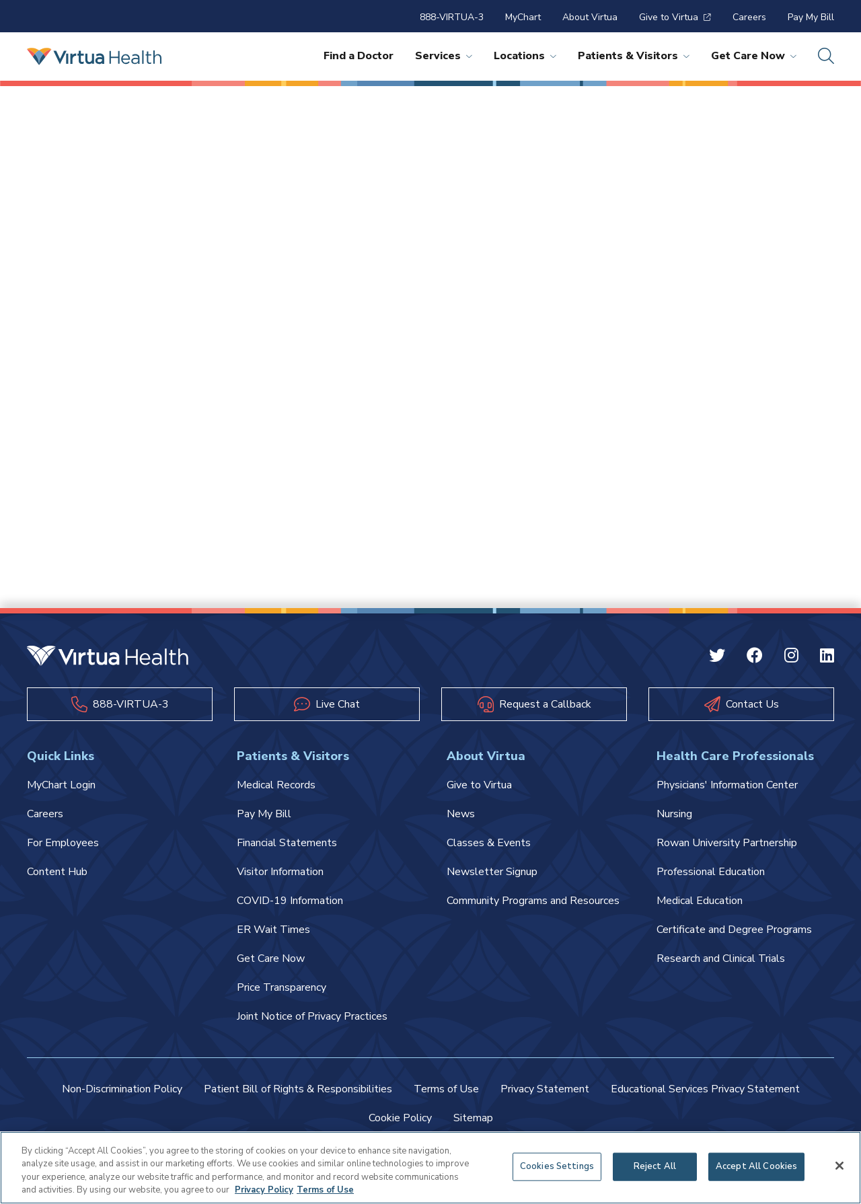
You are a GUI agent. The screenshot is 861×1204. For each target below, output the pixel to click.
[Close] (839, 1165)
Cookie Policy (400, 1118)
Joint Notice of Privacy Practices (312, 1016)
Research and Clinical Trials (721, 958)
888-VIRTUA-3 (452, 17)
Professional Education (711, 871)
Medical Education (700, 900)
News (461, 813)
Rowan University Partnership (727, 842)
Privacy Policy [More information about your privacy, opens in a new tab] (264, 1190)
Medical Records (276, 785)
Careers (749, 17)
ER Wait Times (273, 929)
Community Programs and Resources (533, 900)
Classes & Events (489, 842)
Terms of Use (446, 1089)
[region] (430, 1167)
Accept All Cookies (756, 1166)
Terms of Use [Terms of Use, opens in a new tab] (325, 1190)
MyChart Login (61, 785)
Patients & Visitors (633, 55)
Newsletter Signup (492, 871)
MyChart (523, 17)
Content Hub (57, 871)
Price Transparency (281, 987)
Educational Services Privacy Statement (705, 1089)
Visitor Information (280, 871)
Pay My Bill (811, 17)
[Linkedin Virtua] (827, 657)
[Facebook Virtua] (755, 657)
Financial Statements (287, 842)
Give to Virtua (675, 17)
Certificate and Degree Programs (734, 929)
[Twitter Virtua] (717, 657)
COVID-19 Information (290, 900)
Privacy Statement (544, 1089)
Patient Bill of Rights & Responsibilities (298, 1089)
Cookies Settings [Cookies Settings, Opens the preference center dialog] (557, 1166)
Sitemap (473, 1118)
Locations (525, 55)
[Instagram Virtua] (791, 657)
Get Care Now (753, 55)
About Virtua (589, 17)
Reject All (655, 1166)
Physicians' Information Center (727, 785)
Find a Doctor (359, 55)
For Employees (63, 842)
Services (443, 55)
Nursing (674, 813)
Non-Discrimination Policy (122, 1089)
